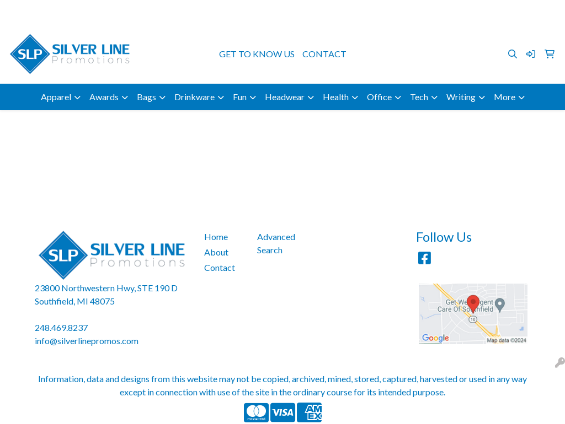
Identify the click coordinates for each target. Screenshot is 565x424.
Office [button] (379, 96)
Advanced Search (276, 243)
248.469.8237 (415, 12)
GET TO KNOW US (257, 53)
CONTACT (324, 53)
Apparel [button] (56, 96)
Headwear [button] (285, 96)
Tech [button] (419, 96)
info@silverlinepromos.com (501, 12)
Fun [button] (240, 96)
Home (216, 236)
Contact (219, 267)
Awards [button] (104, 96)
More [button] (504, 96)
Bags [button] (146, 96)
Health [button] (336, 96)
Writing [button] (461, 96)
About (216, 252)
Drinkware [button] (194, 96)
